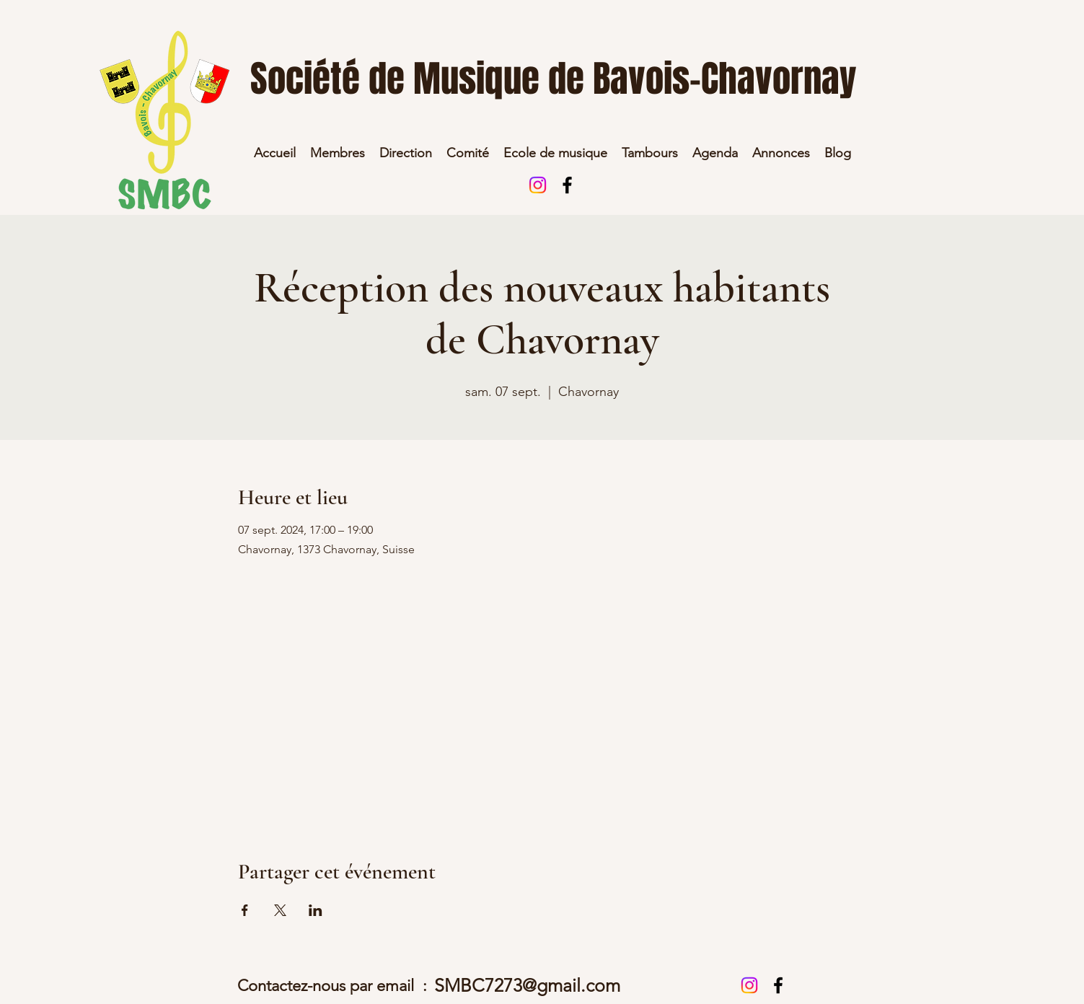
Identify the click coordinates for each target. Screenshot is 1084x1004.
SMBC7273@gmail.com (527, 985)
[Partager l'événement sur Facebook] (245, 910)
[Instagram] (537, 185)
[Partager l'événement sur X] (280, 910)
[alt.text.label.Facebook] (567, 185)
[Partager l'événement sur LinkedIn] (315, 910)
